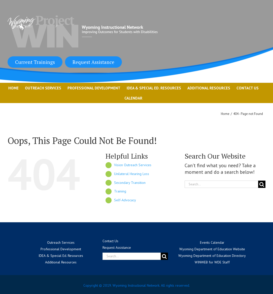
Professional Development (61, 249)
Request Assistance (93, 62)
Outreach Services (61, 242)
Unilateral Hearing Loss (131, 174)
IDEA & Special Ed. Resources (61, 255)
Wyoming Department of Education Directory (212, 255)
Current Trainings (35, 62)
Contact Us (110, 241)
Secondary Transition (130, 182)
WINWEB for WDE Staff (212, 262)
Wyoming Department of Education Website (212, 249)
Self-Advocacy (125, 200)
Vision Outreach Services (132, 165)
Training (120, 191)
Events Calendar (212, 242)
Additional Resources (61, 262)
